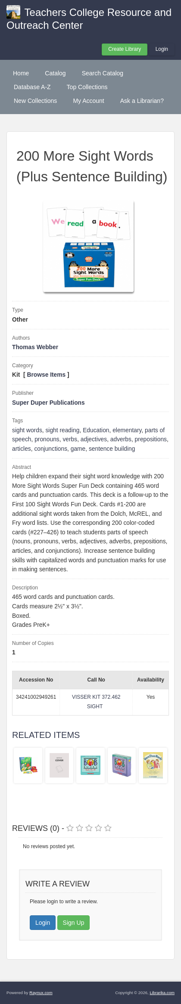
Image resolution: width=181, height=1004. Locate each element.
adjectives (94, 439)
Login (162, 49)
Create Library (124, 49)
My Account (88, 100)
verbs (69, 439)
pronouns (46, 439)
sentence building (112, 449)
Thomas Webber (35, 347)
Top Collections (87, 87)
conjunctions (50, 449)
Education (96, 430)
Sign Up (73, 922)
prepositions (151, 439)
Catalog (55, 73)
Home (21, 73)
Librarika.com (162, 992)
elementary (126, 430)
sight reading (62, 430)
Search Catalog (103, 73)
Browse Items (46, 375)
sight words (27, 430)
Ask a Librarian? (142, 100)
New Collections (35, 100)
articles (21, 449)
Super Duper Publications (48, 403)
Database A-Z (32, 87)
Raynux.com (40, 992)
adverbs (120, 439)
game (78, 449)
